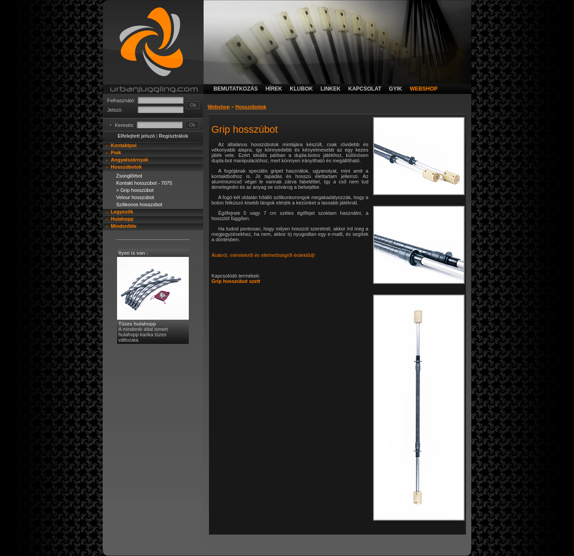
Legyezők (122, 211)
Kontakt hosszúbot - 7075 (144, 183)
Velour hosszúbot (135, 197)
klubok (301, 89)
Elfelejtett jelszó (136, 136)
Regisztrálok (173, 136)
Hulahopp (122, 219)
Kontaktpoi (123, 145)
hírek (273, 89)
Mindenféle (123, 226)
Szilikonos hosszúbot (139, 204)
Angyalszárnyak (129, 159)
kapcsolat (364, 89)
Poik (116, 152)
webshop (424, 89)
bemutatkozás (235, 89)
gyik (395, 89)
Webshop (219, 106)
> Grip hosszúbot (134, 190)
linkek (331, 89)
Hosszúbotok (126, 166)
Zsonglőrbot (129, 175)
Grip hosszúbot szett (236, 281)
